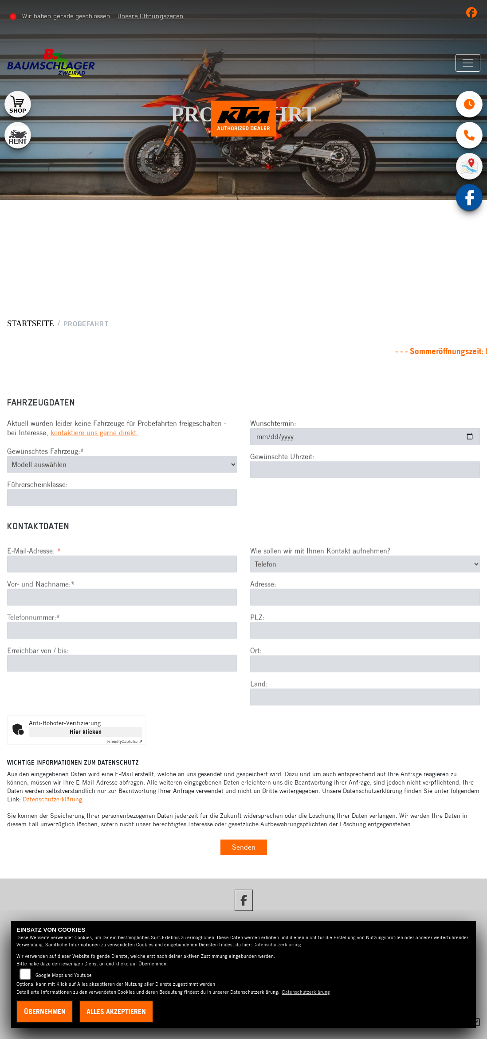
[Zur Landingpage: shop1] (17, 104)
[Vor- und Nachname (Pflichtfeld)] (122, 627)
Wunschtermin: (273, 438)
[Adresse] (365, 627)
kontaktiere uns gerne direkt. (94, 447)
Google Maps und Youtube (63, 975)
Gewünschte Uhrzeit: (282, 471)
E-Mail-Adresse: (34, 580)
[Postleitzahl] (365, 660)
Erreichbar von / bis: (38, 680)
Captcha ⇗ (124, 741)
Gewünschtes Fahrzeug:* (45, 465)
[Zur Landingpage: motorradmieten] (17, 135)
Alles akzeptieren (116, 1011)
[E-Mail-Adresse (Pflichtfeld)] (122, 594)
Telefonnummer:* (33, 647)
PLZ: (257, 647)
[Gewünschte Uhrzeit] (365, 484)
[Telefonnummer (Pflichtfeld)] (122, 660)
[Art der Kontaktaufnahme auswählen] (365, 594)
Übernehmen (45, 1011)
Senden (243, 847)
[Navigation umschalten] (468, 63)
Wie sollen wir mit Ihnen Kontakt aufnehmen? (320, 580)
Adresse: (263, 613)
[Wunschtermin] (365, 451)
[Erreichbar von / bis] (122, 693)
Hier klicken (86, 732)
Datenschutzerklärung (52, 799)
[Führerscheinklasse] (122, 512)
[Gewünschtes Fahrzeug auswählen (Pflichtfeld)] (122, 479)
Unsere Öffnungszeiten (151, 16)
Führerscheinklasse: (37, 499)
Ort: (256, 680)
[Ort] (365, 693)
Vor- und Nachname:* (41, 613)
